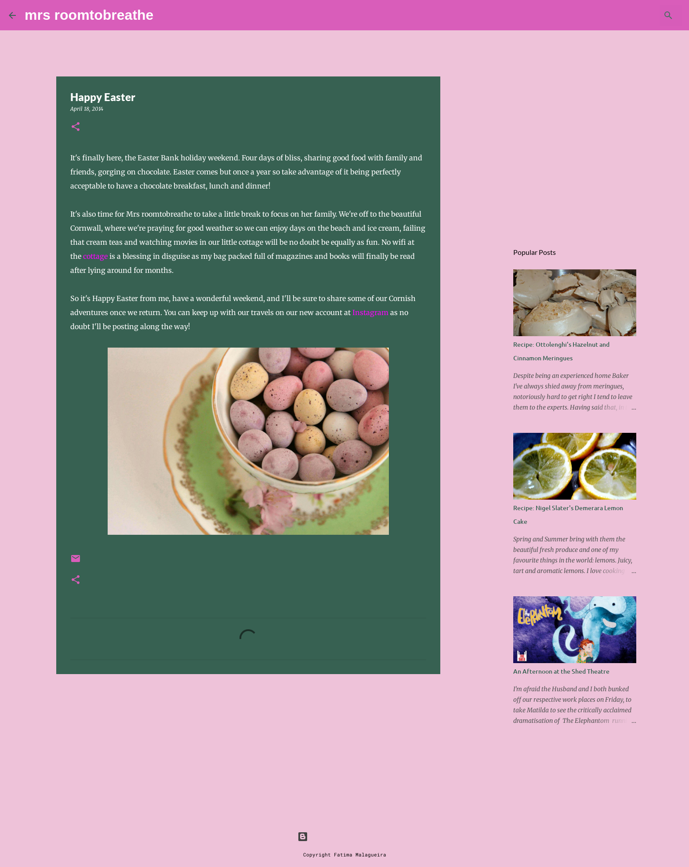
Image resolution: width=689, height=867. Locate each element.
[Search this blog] (636, 15)
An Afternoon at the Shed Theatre (561, 671)
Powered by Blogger (344, 836)
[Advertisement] (248, 748)
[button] (75, 127)
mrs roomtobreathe (89, 15)
